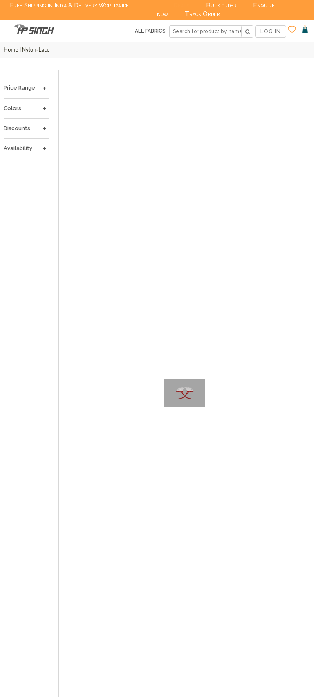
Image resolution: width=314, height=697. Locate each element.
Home (11, 50)
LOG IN (270, 31)
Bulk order (221, 5)
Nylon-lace (36, 50)
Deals (181, 5)
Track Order (202, 14)
